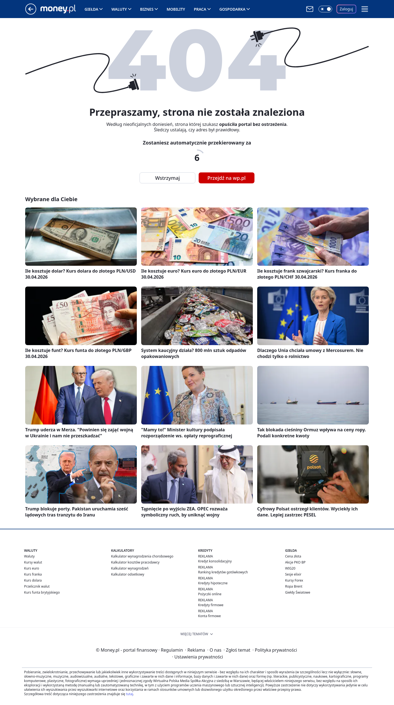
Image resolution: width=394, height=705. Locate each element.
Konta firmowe (209, 616)
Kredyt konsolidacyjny (215, 561)
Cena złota (293, 556)
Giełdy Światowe (297, 592)
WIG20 (290, 568)
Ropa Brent (293, 586)
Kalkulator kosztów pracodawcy (135, 562)
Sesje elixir (293, 574)
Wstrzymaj (167, 178)
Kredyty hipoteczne (213, 583)
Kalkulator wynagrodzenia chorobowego (142, 556)
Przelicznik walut (37, 586)
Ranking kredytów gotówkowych (223, 572)
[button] (364, 9)
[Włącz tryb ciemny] (325, 9)
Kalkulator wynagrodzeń (130, 568)
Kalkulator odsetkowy (127, 574)
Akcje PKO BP (295, 562)
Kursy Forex (294, 580)
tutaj (129, 694)
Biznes (146, 9)
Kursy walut (33, 562)
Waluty (119, 9)
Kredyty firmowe (211, 605)
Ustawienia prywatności (197, 657)
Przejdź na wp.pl (226, 178)
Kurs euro (31, 568)
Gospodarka (232, 9)
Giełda (91, 9)
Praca (200, 9)
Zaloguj (346, 8)
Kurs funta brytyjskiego (42, 592)
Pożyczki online (209, 594)
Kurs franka (33, 574)
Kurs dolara (33, 580)
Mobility (176, 9)
